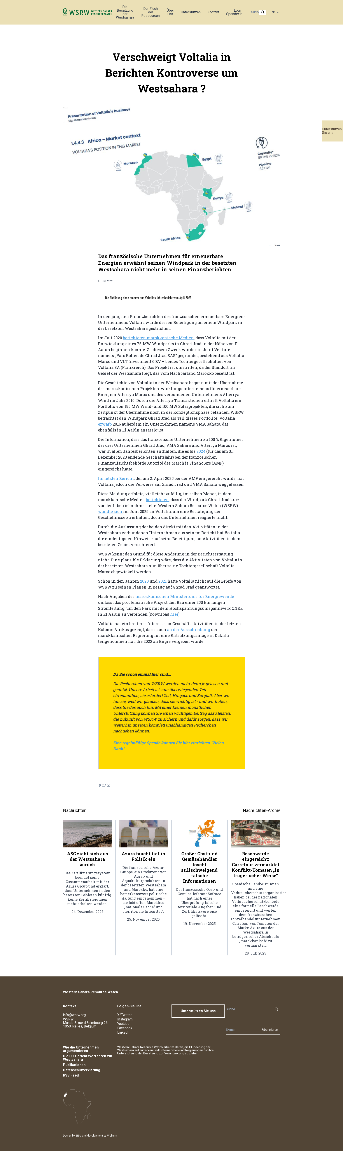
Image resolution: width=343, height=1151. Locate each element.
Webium (112, 1135)
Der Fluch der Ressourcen (150, 12)
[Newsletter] (241, 1030)
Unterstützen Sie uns (332, 131)
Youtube (123, 1024)
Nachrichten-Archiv (261, 810)
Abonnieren (270, 1029)
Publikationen (74, 1065)
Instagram (125, 1019)
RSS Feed (71, 1075)
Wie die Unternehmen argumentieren (81, 1049)
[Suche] (257, 12)
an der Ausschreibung (188, 629)
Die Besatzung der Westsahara (125, 12)
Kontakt (213, 12)
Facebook (124, 1028)
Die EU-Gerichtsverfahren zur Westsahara (87, 1058)
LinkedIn (123, 1032)
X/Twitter (124, 1015)
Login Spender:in (234, 12)
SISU (78, 1135)
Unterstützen (191, 12)
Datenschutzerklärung (81, 1070)
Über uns (170, 12)
